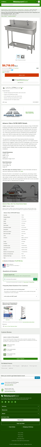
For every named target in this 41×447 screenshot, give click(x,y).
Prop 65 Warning (18, 260)
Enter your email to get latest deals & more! (13, 375)
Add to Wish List (20, 82)
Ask (35, 279)
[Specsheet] (8, 313)
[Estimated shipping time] (21, 88)
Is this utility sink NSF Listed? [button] (10, 296)
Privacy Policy (32, 282)
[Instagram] (2, 402)
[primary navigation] (4, 2)
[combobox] (20, 4)
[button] (18, 57)
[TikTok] (12, 402)
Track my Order (20, 423)
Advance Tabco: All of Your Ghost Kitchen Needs (15, 203)
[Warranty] (20, 313)
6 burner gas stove (33, 365)
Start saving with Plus (9, 384)
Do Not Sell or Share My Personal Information (20, 440)
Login (3, 71)
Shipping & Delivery (27, 427)
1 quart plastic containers (6, 365)
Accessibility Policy (20, 438)
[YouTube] (5, 402)
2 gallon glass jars (24, 365)
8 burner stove (4, 368)
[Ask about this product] (20, 279)
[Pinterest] (15, 402)
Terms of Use (26, 282)
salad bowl (11, 368)
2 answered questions (12, 16)
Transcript (8, 206)
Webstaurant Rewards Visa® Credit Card (22, 80)
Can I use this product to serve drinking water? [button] (14, 289)
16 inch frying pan (16, 365)
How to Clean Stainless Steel (14, 326)
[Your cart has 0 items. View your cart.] (38, 2)
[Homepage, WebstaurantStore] (20, 1)
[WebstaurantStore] (16, 396)
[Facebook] (9, 402)
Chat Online (11, 427)
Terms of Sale (20, 432)
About (4, 206)
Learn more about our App (10, 391)
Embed (12, 206)
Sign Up (37, 377)
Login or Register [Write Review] (20, 358)
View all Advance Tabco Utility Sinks (30, 113)
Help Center (21, 420)
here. (22, 171)
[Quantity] (3, 75)
